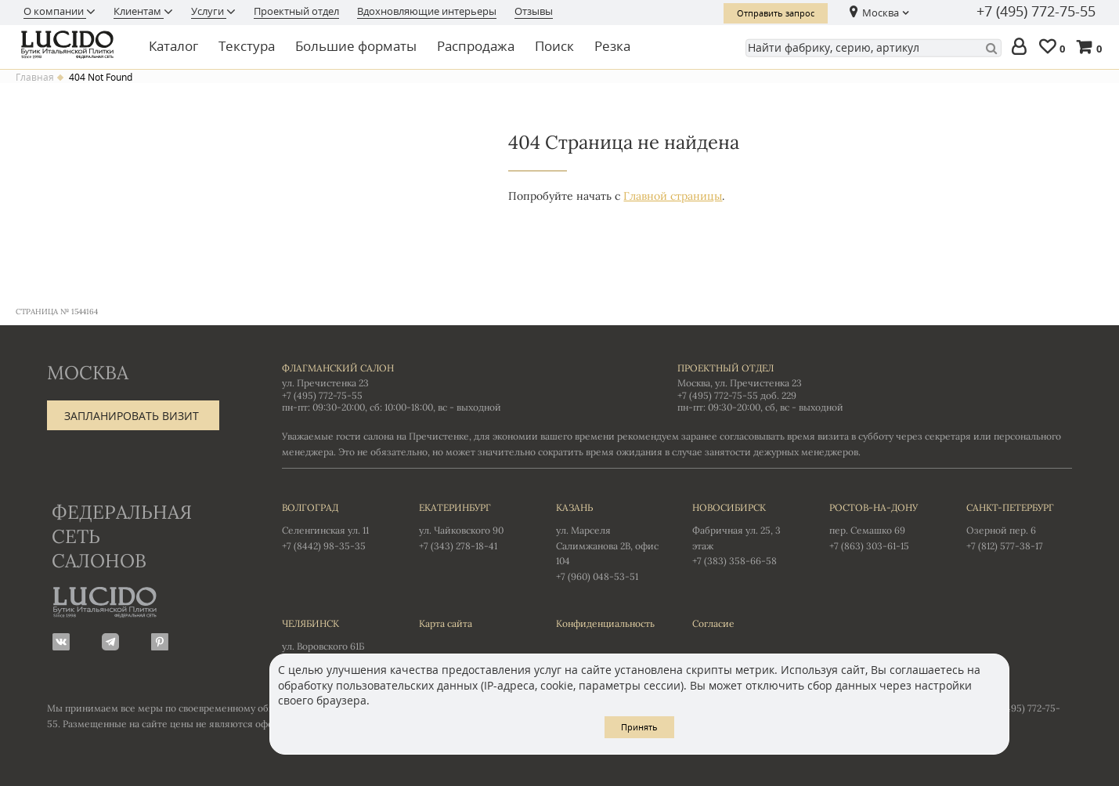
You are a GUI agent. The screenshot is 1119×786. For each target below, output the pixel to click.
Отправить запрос (775, 13)
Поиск (554, 46)
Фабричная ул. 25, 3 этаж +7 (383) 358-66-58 (745, 533)
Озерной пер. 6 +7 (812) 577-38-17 (1019, 526)
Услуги (208, 11)
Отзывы (533, 11)
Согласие (713, 623)
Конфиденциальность (605, 623)
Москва (880, 12)
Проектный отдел (296, 11)
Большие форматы (356, 46)
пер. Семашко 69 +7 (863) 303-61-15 (882, 526)
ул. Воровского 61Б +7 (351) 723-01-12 (335, 642)
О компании (54, 11)
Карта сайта (445, 623)
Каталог (173, 46)
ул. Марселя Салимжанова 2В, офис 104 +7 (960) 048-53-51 (609, 541)
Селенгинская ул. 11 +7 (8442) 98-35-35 (335, 526)
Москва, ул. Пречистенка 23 (739, 383)
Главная (35, 77)
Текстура (246, 46)
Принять (639, 727)
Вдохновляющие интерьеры (426, 11)
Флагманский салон (338, 368)
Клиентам (139, 11)
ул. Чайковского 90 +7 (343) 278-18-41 (472, 526)
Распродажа (475, 46)
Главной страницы (672, 196)
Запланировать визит (131, 415)
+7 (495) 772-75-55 (1036, 12)
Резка (612, 46)
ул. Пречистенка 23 (325, 383)
